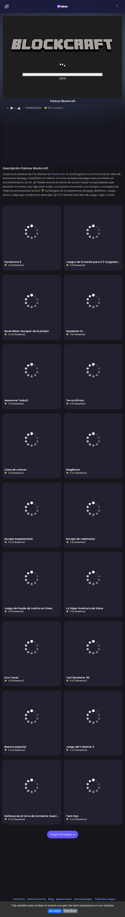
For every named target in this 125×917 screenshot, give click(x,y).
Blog (51, 899)
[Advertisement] (62, 140)
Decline (70, 911)
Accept (55, 911)
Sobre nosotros (36, 899)
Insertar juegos (83, 899)
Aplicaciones (64, 899)
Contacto (19, 899)
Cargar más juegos (62, 834)
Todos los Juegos (105, 899)
